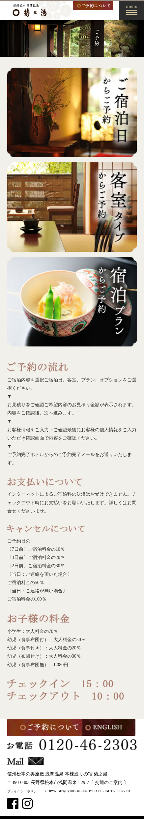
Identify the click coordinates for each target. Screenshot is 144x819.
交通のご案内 (109, 782)
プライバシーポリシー (23, 791)
